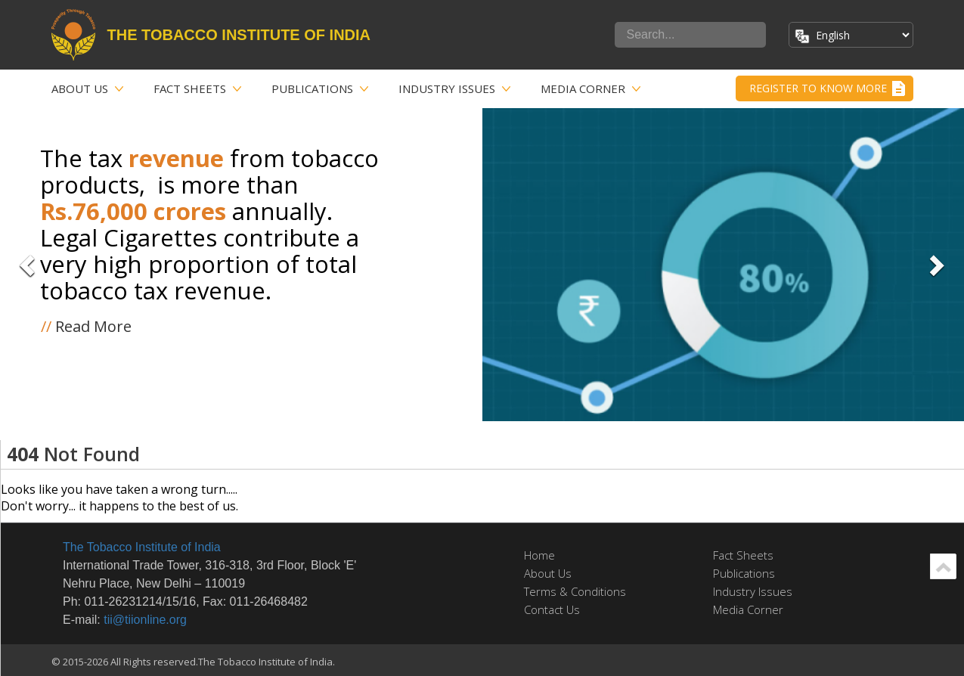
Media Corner (583, 88)
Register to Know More (818, 88)
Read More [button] (86, 326)
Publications (312, 88)
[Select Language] (861, 35)
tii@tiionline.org (145, 619)
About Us (79, 88)
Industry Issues (446, 88)
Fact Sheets (189, 88)
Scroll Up (943, 566)
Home (539, 555)
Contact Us (552, 609)
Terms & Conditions (575, 591)
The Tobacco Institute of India (142, 547)
